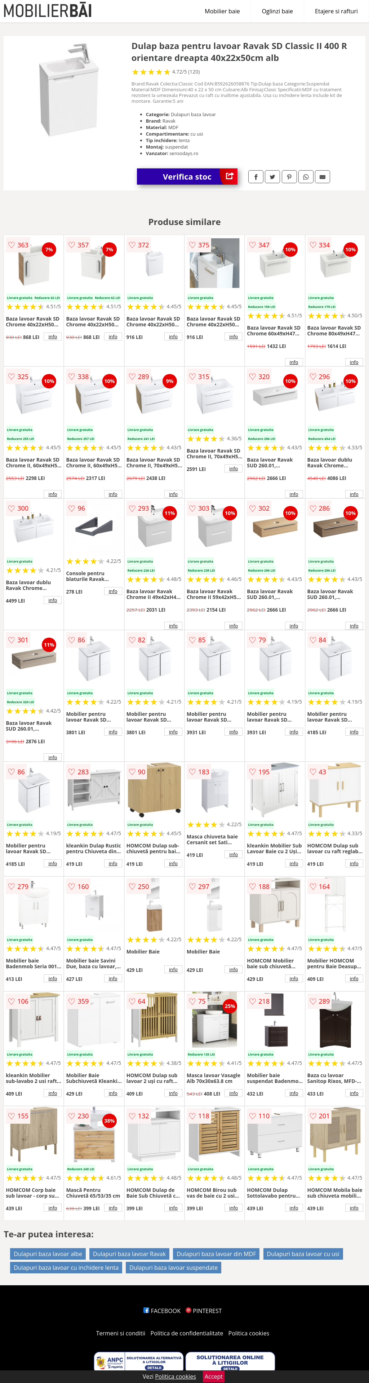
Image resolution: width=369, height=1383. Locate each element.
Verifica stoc (200, 176)
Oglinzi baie (277, 11)
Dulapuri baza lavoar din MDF (216, 1254)
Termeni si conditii (121, 1333)
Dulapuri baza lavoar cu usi (303, 1254)
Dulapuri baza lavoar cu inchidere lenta (66, 1268)
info (52, 336)
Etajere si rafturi (336, 11)
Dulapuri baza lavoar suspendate (173, 1268)
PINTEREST (204, 1311)
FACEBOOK (162, 1311)
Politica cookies (249, 1333)
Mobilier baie (222, 11)
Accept (214, 1376)
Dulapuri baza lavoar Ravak (129, 1254)
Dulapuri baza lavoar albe (48, 1254)
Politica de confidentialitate (187, 1333)
